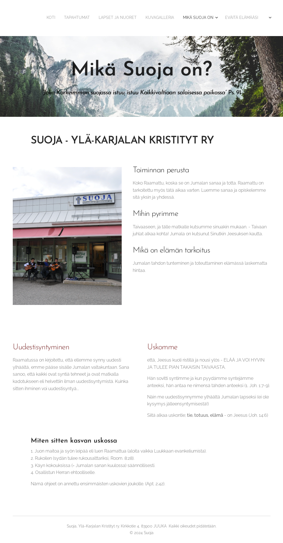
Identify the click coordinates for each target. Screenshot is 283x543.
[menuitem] (210, 18)
